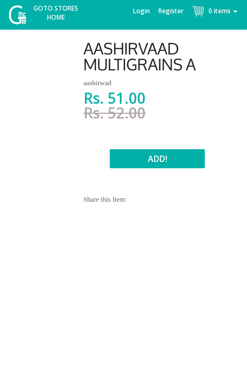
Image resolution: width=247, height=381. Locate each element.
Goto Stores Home (55, 13)
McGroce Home (21, 17)
